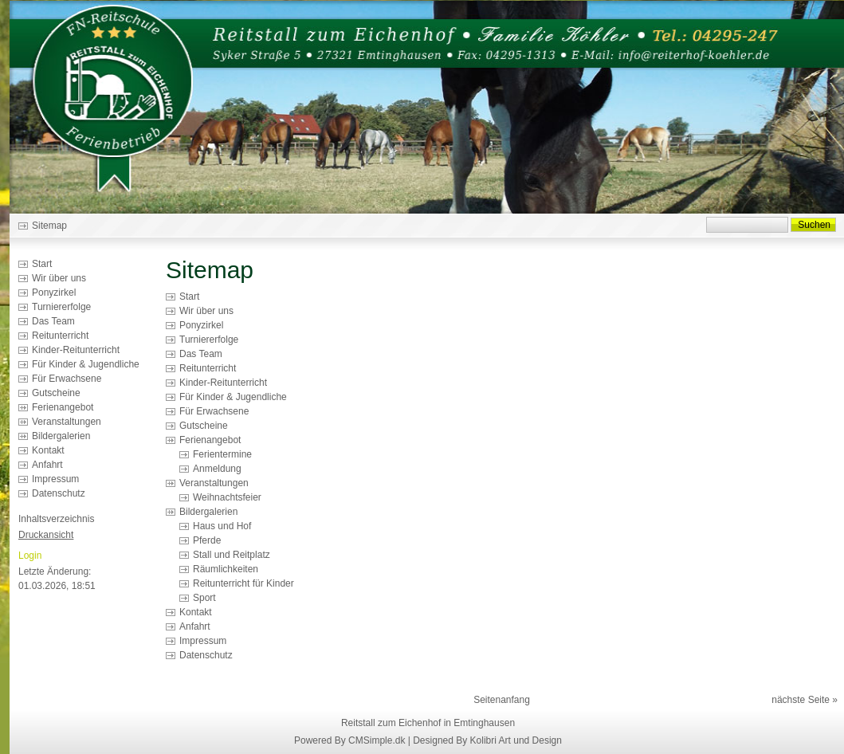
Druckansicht (45, 534)
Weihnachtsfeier (227, 497)
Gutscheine (56, 393)
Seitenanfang (501, 699)
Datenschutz (58, 493)
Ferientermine (222, 454)
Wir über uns (59, 278)
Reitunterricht (60, 335)
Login (29, 555)
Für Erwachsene (66, 378)
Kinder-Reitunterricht (76, 349)
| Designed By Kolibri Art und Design (485, 740)
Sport (204, 597)
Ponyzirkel (54, 292)
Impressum (55, 479)
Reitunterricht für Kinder (243, 583)
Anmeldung (217, 468)
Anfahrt (47, 464)
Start (42, 263)
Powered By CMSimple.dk (349, 740)
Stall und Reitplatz (231, 554)
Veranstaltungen (66, 421)
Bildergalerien (61, 436)
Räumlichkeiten (225, 569)
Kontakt (48, 450)
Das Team (53, 321)
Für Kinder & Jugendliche (85, 364)
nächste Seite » (804, 699)
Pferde (207, 540)
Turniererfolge (61, 306)
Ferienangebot (62, 407)
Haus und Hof (222, 526)
